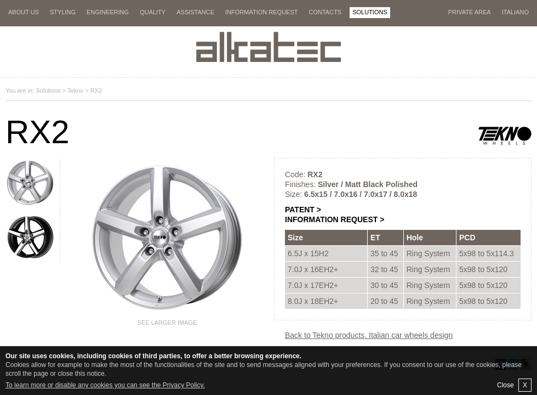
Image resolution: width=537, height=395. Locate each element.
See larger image (167, 322)
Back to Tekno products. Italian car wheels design (369, 335)
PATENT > (303, 209)
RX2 (96, 90)
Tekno (75, 90)
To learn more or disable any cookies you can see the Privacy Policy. (105, 385)
